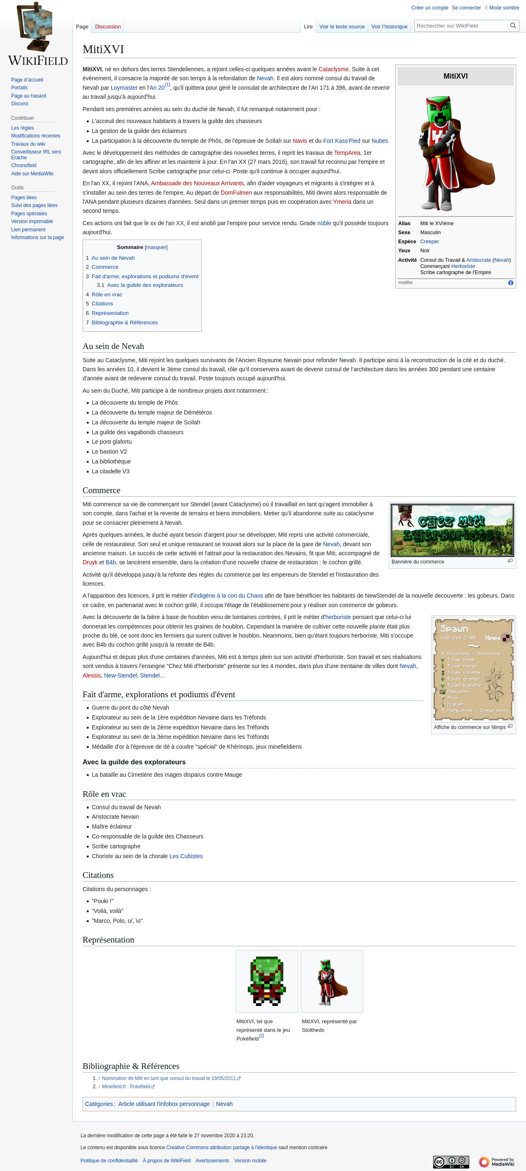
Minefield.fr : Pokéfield (126, 1087)
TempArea (347, 152)
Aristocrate (478, 260)
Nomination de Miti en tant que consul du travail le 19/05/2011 (169, 1078)
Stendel (149, 675)
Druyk (90, 562)
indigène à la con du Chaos (228, 595)
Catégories (99, 1104)
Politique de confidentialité (109, 1161)
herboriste (338, 617)
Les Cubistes (186, 856)
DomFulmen (236, 192)
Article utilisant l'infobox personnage (164, 1104)
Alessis (92, 675)
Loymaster (124, 87)
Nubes (379, 140)
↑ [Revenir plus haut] (99, 1078)
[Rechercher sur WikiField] (466, 26)
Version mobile (250, 1161)
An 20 (157, 87)
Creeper (429, 241)
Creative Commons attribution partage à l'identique (221, 1147)
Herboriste (463, 266)
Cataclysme (333, 69)
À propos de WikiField (167, 1161)
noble (324, 223)
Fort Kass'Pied (341, 140)
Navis (300, 140)
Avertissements (212, 1161)
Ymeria (342, 201)
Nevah (501, 260)
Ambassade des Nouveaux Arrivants (197, 183)
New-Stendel (120, 675)
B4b (111, 562)
